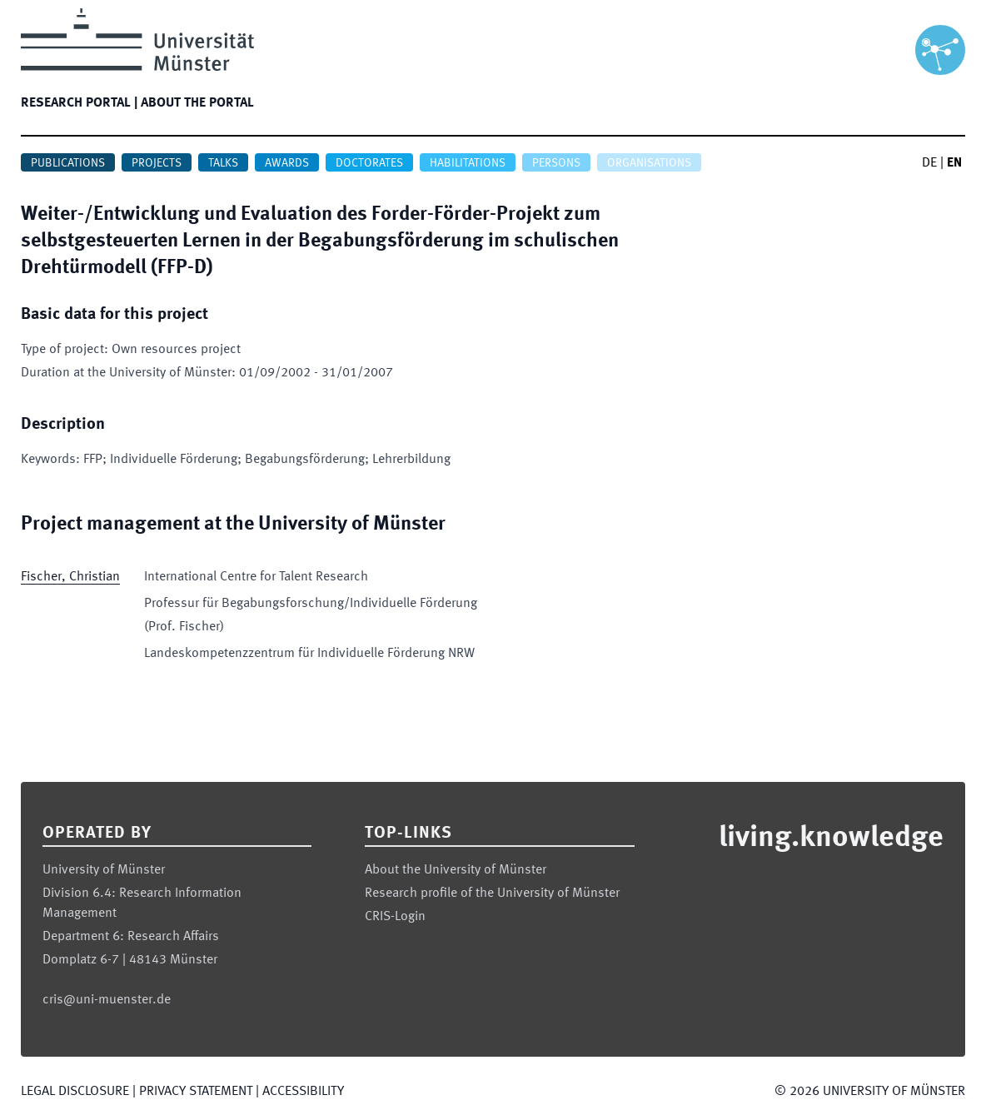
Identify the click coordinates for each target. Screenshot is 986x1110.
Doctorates (369, 163)
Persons (556, 163)
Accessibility (303, 1091)
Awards (287, 163)
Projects (157, 163)
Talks (223, 163)
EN (954, 163)
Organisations (649, 163)
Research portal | (79, 103)
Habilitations (467, 163)
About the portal (197, 103)
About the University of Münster (455, 870)
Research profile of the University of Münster (492, 893)
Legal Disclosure (75, 1091)
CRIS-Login (395, 916)
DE (929, 163)
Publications (68, 163)
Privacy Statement (195, 1091)
